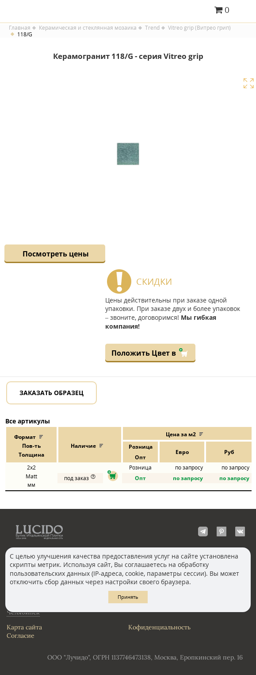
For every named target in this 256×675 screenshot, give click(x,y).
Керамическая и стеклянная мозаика (88, 28)
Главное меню (243, 10)
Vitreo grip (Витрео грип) (199, 28)
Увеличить (248, 83)
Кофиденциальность (159, 627)
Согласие (20, 636)
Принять (128, 597)
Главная (20, 28)
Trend (152, 28)
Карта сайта (24, 627)
